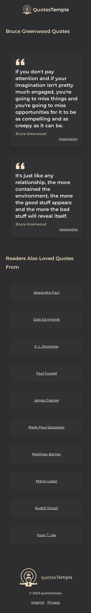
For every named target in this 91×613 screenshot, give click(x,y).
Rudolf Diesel (46, 508)
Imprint (37, 602)
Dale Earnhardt (46, 319)
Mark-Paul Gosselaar (46, 427)
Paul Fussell (46, 373)
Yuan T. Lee (46, 535)
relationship (68, 229)
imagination (68, 139)
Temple (51, 10)
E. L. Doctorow (47, 346)
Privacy (53, 602)
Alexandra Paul (47, 292)
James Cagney (46, 400)
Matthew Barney (46, 454)
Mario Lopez (46, 481)
